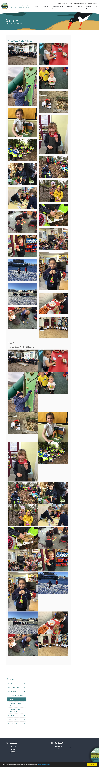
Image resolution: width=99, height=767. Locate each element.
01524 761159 (61, 3)
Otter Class (20, 23)
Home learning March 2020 (17, 704)
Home (7, 23)
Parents (69, 7)
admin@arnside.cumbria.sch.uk (75, 3)
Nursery (16, 684)
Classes (45, 7)
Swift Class (16, 719)
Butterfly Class (16, 715)
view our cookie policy (44, 764)
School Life (79, 7)
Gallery (12, 699)
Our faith (88, 7)
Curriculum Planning (16, 695)
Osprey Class (16, 723)
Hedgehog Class (16, 688)
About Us (37, 7)
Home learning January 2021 (15, 710)
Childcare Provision (57, 7)
